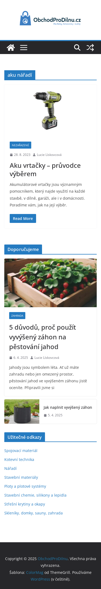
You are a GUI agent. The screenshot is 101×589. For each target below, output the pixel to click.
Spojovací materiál (20, 450)
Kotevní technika (19, 459)
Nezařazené (20, 145)
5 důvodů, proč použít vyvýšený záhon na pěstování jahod (42, 337)
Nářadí (10, 468)
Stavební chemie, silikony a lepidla (35, 495)
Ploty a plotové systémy (25, 486)
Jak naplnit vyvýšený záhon (68, 407)
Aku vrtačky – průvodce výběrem (45, 169)
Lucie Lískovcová (49, 154)
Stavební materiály (21, 477)
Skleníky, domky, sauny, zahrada (33, 513)
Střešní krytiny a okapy (24, 504)
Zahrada (17, 315)
